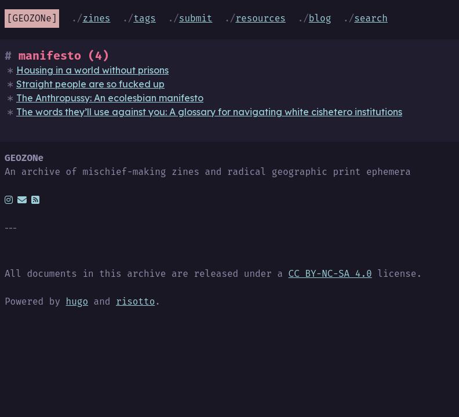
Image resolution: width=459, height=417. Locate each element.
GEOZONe (32, 18)
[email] (22, 200)
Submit (196, 18)
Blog (320, 18)
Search (371, 18)
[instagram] (9, 200)
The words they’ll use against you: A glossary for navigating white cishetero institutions (209, 112)
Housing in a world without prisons (92, 70)
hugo (77, 301)
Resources (260, 18)
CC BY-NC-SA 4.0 (330, 273)
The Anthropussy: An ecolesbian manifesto (109, 98)
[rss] (35, 200)
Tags (144, 18)
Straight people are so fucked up (90, 84)
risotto (135, 301)
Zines (96, 18)
